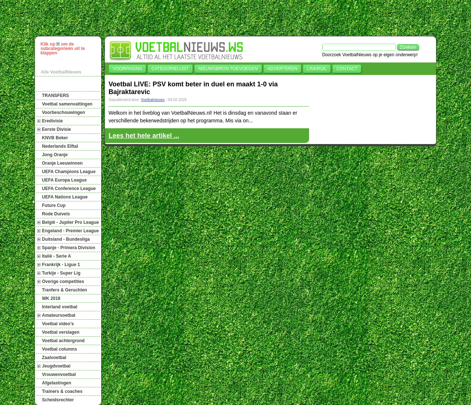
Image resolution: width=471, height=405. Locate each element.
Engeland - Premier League (70, 230)
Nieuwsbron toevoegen (228, 69)
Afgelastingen (56, 383)
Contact (346, 69)
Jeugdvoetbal (56, 366)
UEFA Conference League (69, 188)
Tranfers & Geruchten (64, 290)
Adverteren (283, 69)
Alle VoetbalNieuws (61, 72)
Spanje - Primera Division (68, 247)
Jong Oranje (55, 154)
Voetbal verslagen (60, 332)
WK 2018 (51, 298)
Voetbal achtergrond (63, 340)
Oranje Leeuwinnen (62, 163)
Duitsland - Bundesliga (66, 239)
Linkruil (317, 69)
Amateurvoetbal (58, 315)
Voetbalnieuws (153, 100)
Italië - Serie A (56, 256)
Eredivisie (52, 120)
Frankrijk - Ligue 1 (61, 264)
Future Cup (53, 205)
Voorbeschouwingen (63, 112)
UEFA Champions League (69, 171)
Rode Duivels (56, 213)
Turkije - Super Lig (61, 273)
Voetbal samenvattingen (67, 104)
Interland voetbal (59, 306)
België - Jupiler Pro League (70, 222)
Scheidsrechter (58, 399)
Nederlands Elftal (60, 146)
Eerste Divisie (56, 129)
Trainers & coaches (62, 391)
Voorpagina (127, 69)
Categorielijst (170, 69)
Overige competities (63, 281)
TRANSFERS (55, 95)
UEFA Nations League (65, 197)
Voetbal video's (58, 323)
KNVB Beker (55, 137)
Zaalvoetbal (54, 357)
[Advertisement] (239, 18)
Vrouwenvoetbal (59, 374)
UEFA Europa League (64, 180)
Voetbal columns (59, 349)
